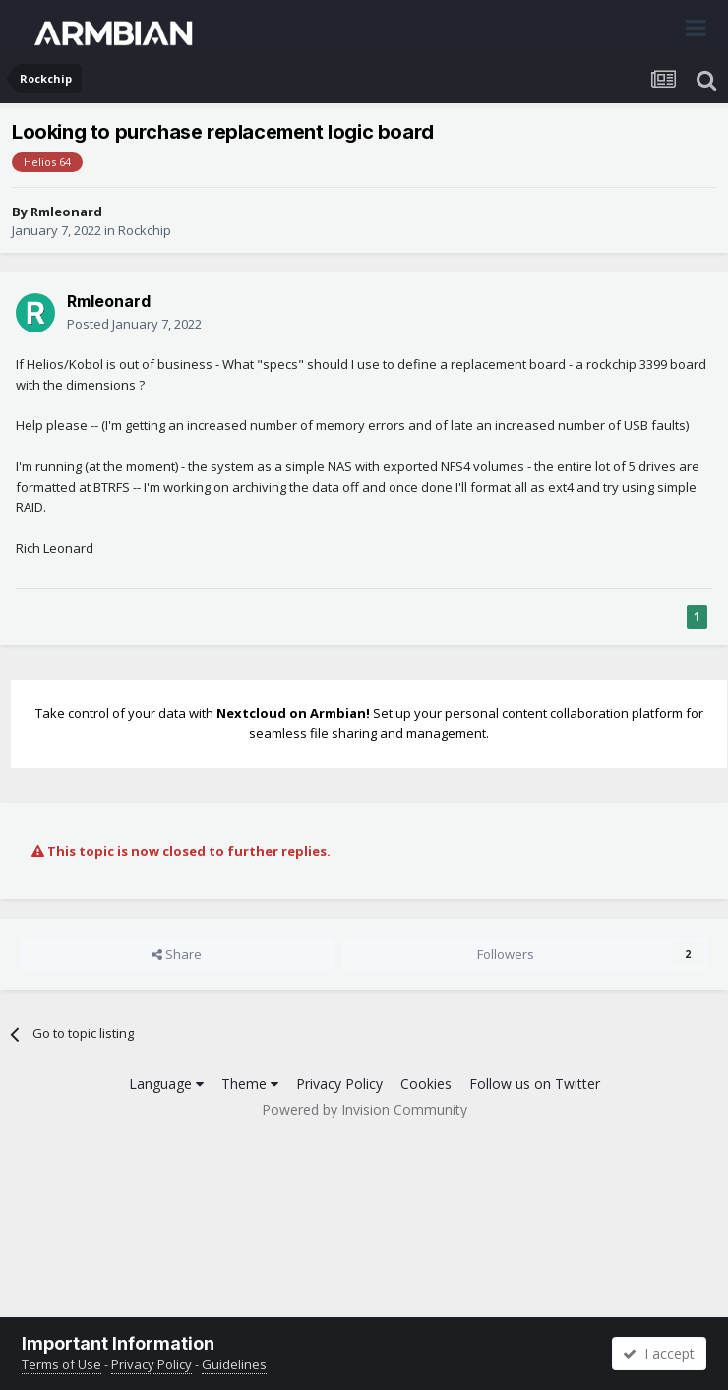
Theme (249, 1083)
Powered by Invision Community (364, 1109)
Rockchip (144, 230)
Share (177, 954)
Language (166, 1083)
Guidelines (234, 1364)
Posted (134, 323)
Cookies (426, 1083)
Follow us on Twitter (534, 1083)
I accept (659, 1353)
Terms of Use (61, 1364)
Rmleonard (66, 211)
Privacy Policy (339, 1083)
